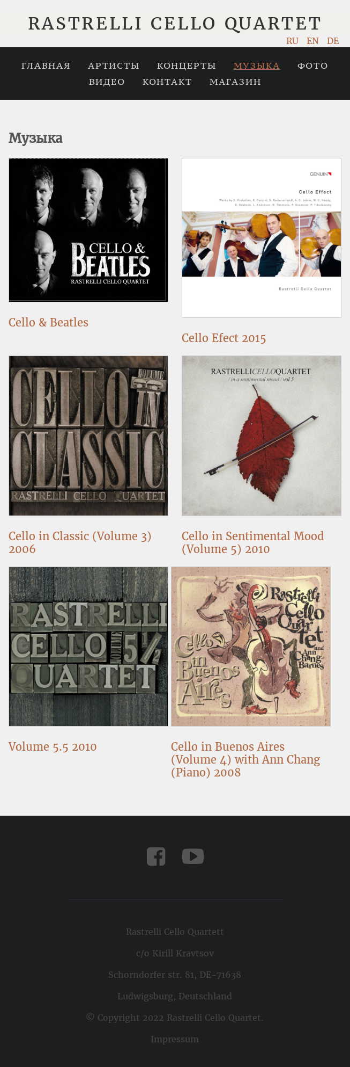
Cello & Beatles (48, 322)
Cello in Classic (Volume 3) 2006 (80, 542)
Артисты (114, 65)
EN (314, 40)
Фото (313, 65)
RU (293, 40)
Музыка (257, 65)
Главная (46, 65)
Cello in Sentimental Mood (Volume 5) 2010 (253, 542)
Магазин (236, 82)
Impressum (175, 1039)
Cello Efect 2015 (224, 338)
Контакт (167, 82)
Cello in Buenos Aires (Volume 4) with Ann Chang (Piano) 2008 (245, 759)
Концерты (187, 65)
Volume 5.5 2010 (53, 746)
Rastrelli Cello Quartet (175, 23)
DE (333, 40)
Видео (107, 82)
